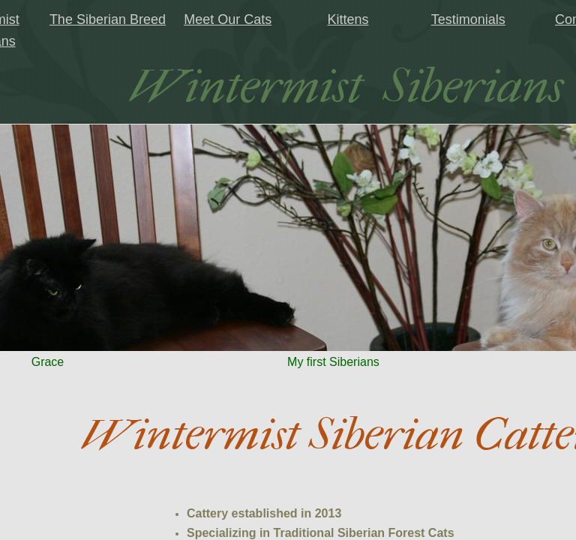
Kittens (347, 19)
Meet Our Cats (228, 19)
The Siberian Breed (108, 19)
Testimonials (468, 19)
